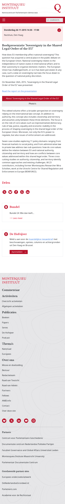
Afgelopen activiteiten (12, 306)
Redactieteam (8, 375)
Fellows (5, 395)
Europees (6, 354)
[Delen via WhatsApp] (22, 192)
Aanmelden (19, 252)
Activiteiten (10, 296)
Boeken (5, 317)
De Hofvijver (8, 332)
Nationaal (6, 349)
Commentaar (11, 290)
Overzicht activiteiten (12, 301)
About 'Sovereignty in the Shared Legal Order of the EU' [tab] (32, 98)
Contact (5, 405)
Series (5, 327)
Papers (5, 322)
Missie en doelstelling (12, 365)
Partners (6, 390)
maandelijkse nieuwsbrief (41, 239)
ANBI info (6, 400)
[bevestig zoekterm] (48, 20)
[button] (5, 421)
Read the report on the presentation (19, 91)
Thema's (7, 343)
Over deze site (9, 410)
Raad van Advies (9, 385)
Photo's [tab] (32, 103)
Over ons (8, 360)
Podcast (6, 337)
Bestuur (6, 370)
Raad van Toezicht (10, 380)
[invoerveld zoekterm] (54, 20)
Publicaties (9, 312)
